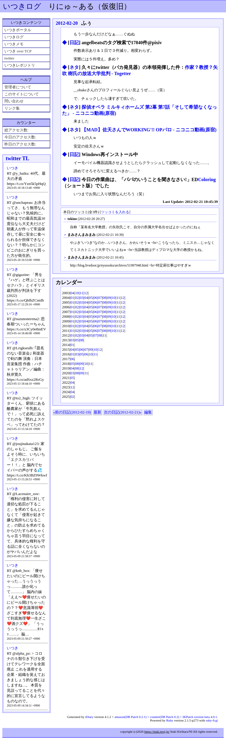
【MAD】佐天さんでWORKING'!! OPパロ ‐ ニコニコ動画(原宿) (149, 129)
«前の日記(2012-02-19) (72, 412)
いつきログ (22, 6)
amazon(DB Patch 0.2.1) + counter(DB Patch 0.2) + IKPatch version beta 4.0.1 (165, 717)
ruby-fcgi (212, 720)
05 (91, 297)
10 (77, 293)
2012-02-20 (67, 23)
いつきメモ (14, 44)
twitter (9, 58)
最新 (97, 412)
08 (105, 297)
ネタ (74, 67)
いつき (12, 168)
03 (82, 297)
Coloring (207, 179)
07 (100, 297)
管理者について (17, 87)
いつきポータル (17, 30)
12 (86, 293)
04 (72, 293)
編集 (148, 412)
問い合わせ (14, 101)
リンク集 (12, 108)
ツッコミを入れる (115, 212)
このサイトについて (21, 94)
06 (95, 297)
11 (82, 293)
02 (77, 297)
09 (109, 297)
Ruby (169, 720)
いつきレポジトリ (19, 65)
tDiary (89, 717)
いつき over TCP (17, 51)
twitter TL (17, 158)
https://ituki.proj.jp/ (157, 731)
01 (72, 297)
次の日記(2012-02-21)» (123, 412)
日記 (74, 42)
